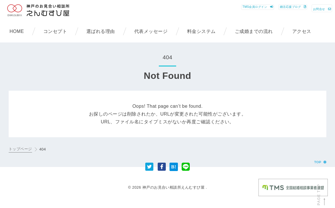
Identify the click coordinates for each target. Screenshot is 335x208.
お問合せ (312, 11)
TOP (317, 162)
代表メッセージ (151, 31)
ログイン (192, 11)
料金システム (201, 31)
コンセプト (55, 31)
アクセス (301, 31)
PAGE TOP (321, 194)
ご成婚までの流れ (254, 31)
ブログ (257, 11)
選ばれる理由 (100, 31)
